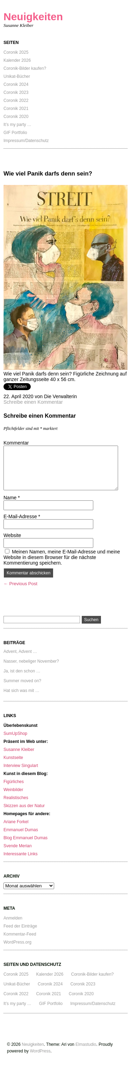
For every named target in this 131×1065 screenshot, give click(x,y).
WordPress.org (17, 942)
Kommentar (16, 443)
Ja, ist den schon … (21, 671)
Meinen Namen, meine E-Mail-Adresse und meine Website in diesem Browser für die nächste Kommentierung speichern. (61, 557)
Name (11, 497)
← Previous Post (20, 583)
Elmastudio (85, 1044)
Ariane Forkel (15, 821)
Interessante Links (20, 853)
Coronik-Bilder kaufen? (24, 68)
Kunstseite (13, 757)
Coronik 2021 (15, 108)
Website (12, 535)
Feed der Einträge (20, 926)
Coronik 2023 (15, 92)
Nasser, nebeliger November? (31, 661)
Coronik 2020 (15, 116)
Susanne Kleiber (18, 749)
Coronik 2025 (15, 52)
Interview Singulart (20, 765)
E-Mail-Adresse (21, 516)
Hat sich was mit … (21, 690)
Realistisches (15, 797)
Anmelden (12, 918)
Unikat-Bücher (16, 76)
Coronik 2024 (15, 84)
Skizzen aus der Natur (24, 805)
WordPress (40, 1051)
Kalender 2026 (17, 60)
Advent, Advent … (20, 651)
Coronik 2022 (15, 100)
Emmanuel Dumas (20, 829)
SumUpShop (15, 733)
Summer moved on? (22, 680)
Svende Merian (17, 845)
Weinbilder (13, 789)
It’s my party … (17, 124)
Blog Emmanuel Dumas (25, 837)
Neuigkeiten (33, 16)
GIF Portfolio (15, 132)
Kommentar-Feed (19, 934)
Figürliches (13, 781)
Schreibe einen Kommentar (33, 402)
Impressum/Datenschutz (26, 140)
